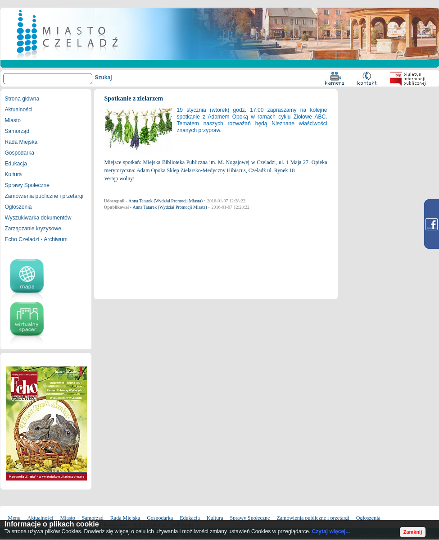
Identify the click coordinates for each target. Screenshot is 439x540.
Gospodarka (19, 153)
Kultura (13, 174)
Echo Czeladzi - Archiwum (36, 239)
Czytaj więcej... (331, 531)
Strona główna (22, 99)
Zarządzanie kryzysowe (33, 228)
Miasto (13, 120)
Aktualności (18, 109)
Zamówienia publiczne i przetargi (44, 196)
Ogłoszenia (18, 207)
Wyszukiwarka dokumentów (38, 218)
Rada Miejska (21, 142)
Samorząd (17, 131)
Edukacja (16, 163)
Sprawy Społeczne (27, 185)
